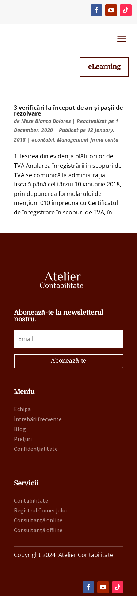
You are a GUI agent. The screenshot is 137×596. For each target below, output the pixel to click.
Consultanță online (38, 520)
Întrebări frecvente (38, 419)
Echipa (22, 409)
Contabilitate (31, 500)
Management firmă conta (87, 139)
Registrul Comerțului (40, 510)
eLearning (104, 66)
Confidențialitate (36, 448)
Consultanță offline (38, 530)
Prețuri (23, 438)
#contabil (42, 139)
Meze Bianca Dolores (46, 120)
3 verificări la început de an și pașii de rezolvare (68, 110)
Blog (20, 429)
